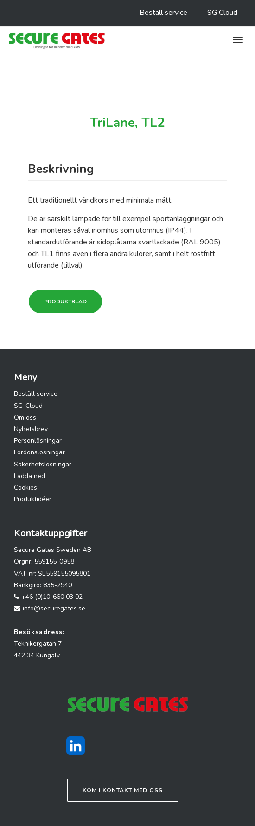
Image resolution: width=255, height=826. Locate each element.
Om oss (25, 417)
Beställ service (163, 12)
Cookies (25, 487)
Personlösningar (38, 440)
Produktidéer (32, 499)
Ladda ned (29, 476)
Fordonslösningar (39, 452)
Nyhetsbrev (31, 429)
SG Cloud (222, 12)
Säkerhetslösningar (42, 464)
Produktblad (65, 301)
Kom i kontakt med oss (123, 790)
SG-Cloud (28, 405)
